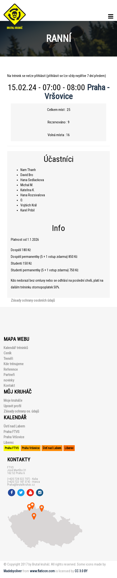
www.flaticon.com (42, 571)
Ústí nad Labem (14, 426)
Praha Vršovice (14, 437)
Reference (11, 369)
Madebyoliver (13, 571)
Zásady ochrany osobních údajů (33, 300)
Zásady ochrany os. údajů (21, 411)
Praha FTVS (11, 432)
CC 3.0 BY (81, 571)
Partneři (9, 375)
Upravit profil (12, 406)
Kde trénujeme (14, 364)
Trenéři (8, 358)
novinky (9, 380)
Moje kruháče (13, 400)
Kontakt (9, 385)
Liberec (9, 442)
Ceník (8, 353)
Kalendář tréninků (16, 348)
